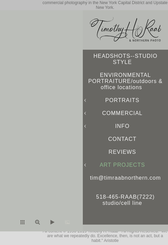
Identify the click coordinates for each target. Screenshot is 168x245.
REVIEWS (122, 152)
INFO (122, 126)
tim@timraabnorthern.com (125, 178)
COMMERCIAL (122, 113)
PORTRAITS (122, 100)
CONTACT (122, 139)
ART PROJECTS (122, 165)
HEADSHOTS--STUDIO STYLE (125, 59)
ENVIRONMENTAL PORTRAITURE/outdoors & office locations (125, 81)
